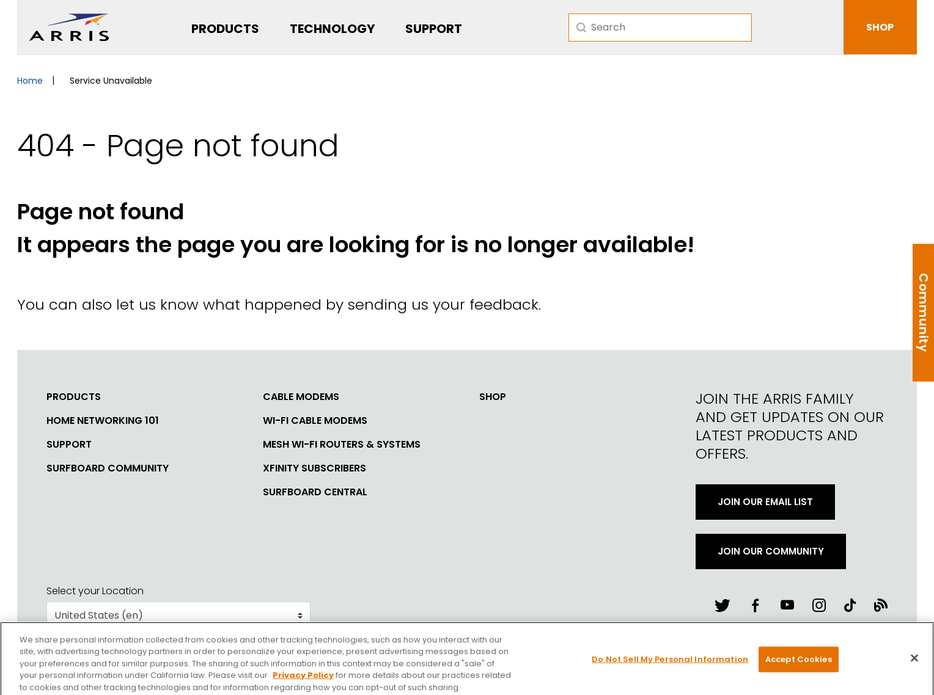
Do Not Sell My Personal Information (670, 665)
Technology (332, 28)
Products (225, 28)
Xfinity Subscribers (314, 468)
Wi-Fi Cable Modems (315, 421)
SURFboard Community (107, 468)
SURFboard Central (315, 492)
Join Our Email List (765, 501)
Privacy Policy (303, 681)
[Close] (914, 664)
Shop (492, 397)
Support (433, 28)
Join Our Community (771, 551)
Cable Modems (301, 397)
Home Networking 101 (102, 421)
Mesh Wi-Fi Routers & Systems (342, 444)
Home (30, 81)
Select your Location (95, 591)
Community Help (922, 312)
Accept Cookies (798, 665)
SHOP (880, 27)
